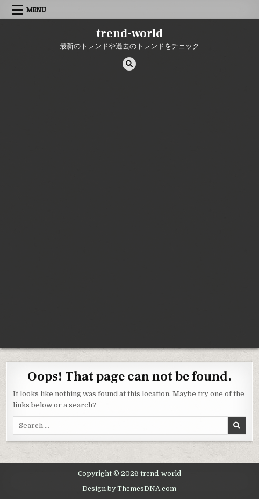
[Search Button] (129, 64)
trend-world (129, 33)
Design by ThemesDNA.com (129, 489)
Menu (36, 9)
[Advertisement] (129, 213)
